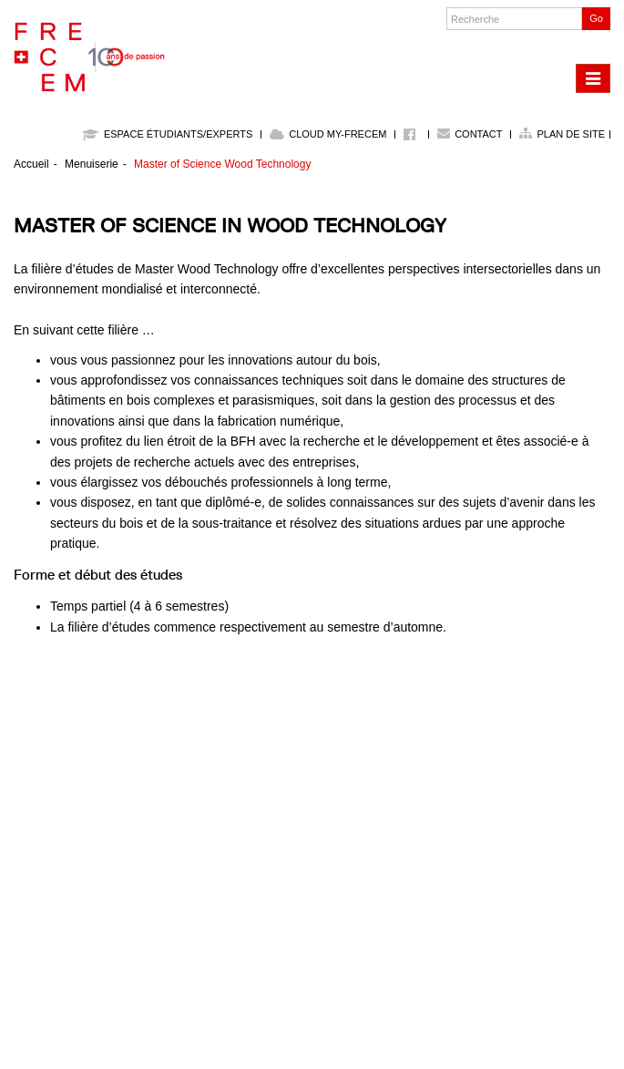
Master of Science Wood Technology (222, 164)
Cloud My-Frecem (328, 133)
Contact (478, 133)
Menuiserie (91, 164)
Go (596, 18)
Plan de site (571, 133)
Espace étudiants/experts (167, 133)
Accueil (31, 164)
